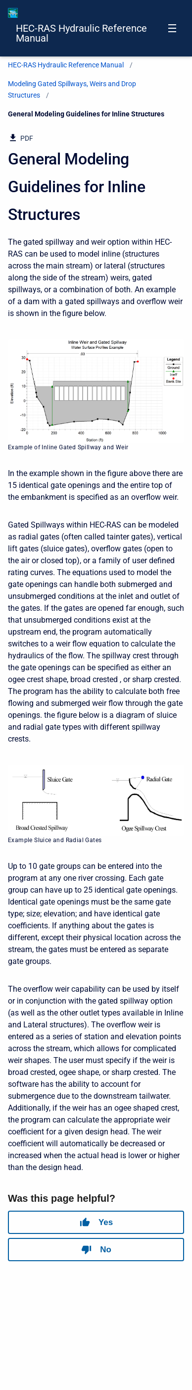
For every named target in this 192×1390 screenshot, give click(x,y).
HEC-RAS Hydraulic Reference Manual (81, 33)
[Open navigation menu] (172, 28)
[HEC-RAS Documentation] (13, 13)
